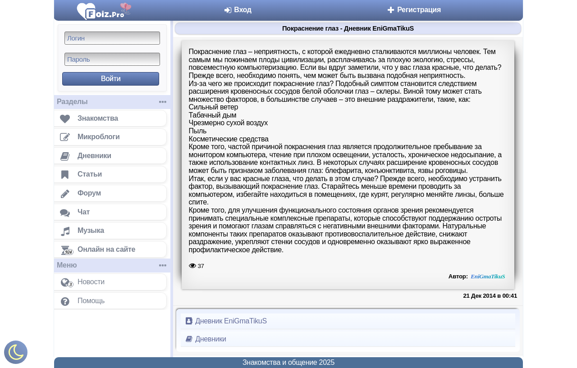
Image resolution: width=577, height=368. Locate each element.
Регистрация (413, 10)
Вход (237, 10)
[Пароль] (112, 59)
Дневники (205, 339)
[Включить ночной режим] (16, 354)
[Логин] (112, 38)
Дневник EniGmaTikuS (225, 321)
